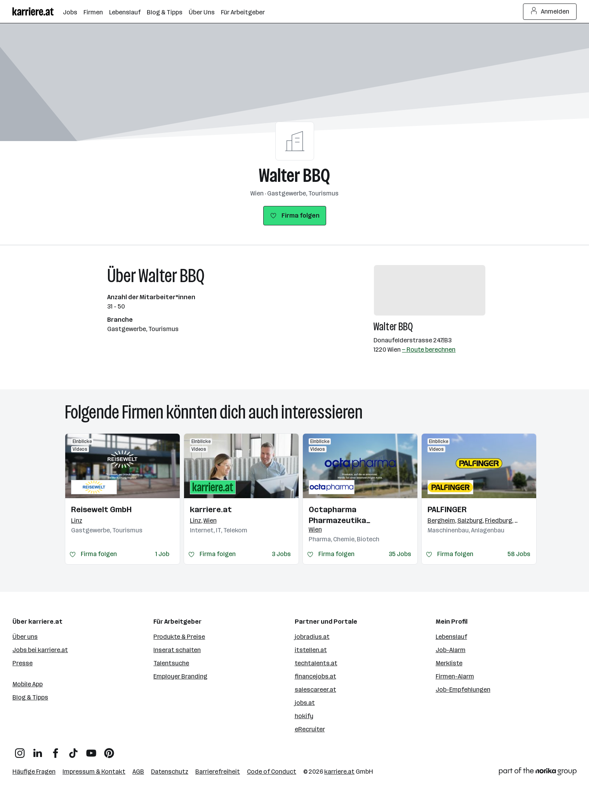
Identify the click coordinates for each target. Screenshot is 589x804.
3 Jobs (281, 554)
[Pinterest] (109, 750)
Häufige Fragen (34, 771)
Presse (22, 663)
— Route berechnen (428, 349)
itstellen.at (311, 650)
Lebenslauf (451, 636)
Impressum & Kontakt (94, 771)
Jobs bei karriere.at (40, 650)
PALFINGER (447, 509)
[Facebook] (55, 750)
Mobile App (27, 684)
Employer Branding (180, 676)
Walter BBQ (294, 175)
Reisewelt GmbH (101, 509)
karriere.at (211, 509)
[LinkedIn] (37, 750)
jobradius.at (312, 636)
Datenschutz (169, 771)
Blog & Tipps (30, 697)
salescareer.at (315, 689)
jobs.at (305, 702)
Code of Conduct (271, 771)
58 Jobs (518, 554)
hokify (304, 716)
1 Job (162, 554)
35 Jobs (400, 554)
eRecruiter (310, 729)
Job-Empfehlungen (463, 689)
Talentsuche (171, 663)
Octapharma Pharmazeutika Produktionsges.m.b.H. (351, 515)
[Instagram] (19, 750)
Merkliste (449, 663)
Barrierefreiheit (217, 771)
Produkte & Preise (179, 636)
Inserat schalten (177, 650)
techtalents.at (316, 663)
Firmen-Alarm (455, 676)
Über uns (25, 636)
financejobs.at (315, 676)
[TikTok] (73, 750)
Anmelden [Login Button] (550, 11)
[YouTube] (91, 750)
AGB (138, 771)
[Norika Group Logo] (538, 772)
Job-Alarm (451, 650)
